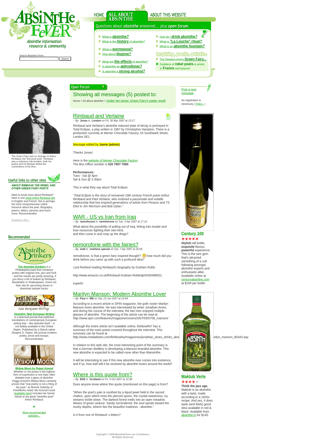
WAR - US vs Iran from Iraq (104, 217)
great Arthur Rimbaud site (40, 197)
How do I (178, 36)
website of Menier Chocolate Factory (113, 160)
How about (116, 54)
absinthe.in (188, 415)
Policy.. (199, 103)
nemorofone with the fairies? (105, 244)
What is (115, 36)
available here (23, 393)
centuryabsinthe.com (195, 279)
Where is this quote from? (102, 374)
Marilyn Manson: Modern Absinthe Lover (119, 294)
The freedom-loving (182, 59)
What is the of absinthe (123, 41)
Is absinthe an (122, 66)
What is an (182, 46)
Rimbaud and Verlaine (98, 116)
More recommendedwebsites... (34, 414)
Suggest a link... (20, 220)
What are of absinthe (125, 61)
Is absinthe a (123, 71)
